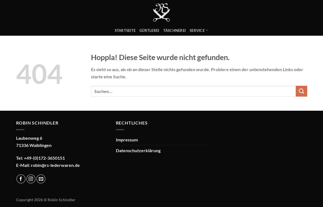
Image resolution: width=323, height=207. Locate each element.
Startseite (125, 30)
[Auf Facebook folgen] (21, 178)
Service (199, 30)
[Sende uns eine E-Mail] (40, 178)
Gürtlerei (149, 30)
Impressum (127, 139)
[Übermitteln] (301, 91)
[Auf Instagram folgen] (30, 178)
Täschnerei (174, 30)
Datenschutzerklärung (138, 150)
